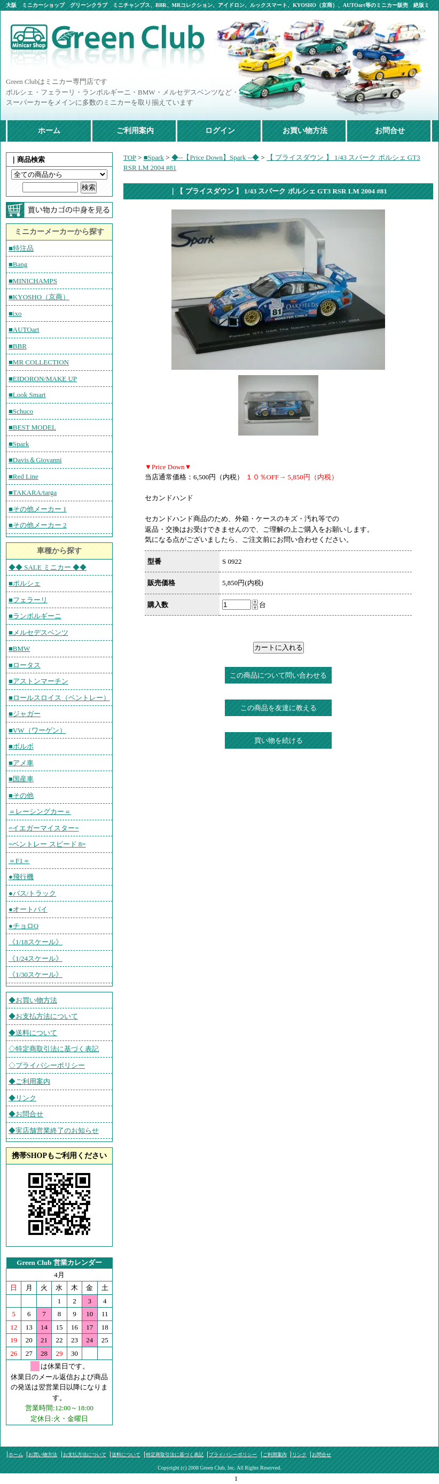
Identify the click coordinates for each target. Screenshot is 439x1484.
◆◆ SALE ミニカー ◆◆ (48, 567)
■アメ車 (21, 763)
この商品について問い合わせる (278, 675)
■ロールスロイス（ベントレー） (59, 698)
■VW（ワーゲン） (37, 730)
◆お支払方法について (43, 1016)
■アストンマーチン (38, 681)
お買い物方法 (305, 131)
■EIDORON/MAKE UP (43, 379)
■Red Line (23, 476)
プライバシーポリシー (233, 1454)
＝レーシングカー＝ (40, 811)
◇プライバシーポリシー (47, 1065)
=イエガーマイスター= (44, 828)
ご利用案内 (135, 131)
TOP (129, 157)
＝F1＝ (19, 861)
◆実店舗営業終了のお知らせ (54, 1130)
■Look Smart (27, 395)
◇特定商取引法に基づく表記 (54, 1049)
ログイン (220, 131)
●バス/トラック (32, 893)
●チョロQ (23, 926)
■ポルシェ (25, 583)
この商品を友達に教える (278, 708)
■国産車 (21, 779)
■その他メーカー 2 (38, 525)
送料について (126, 1454)
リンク (299, 1454)
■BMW (19, 648)
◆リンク (22, 1098)
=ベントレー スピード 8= (47, 844)
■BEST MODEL (32, 427)
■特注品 (21, 248)
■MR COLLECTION (39, 362)
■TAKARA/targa (33, 492)
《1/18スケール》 (35, 942)
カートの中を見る (59, 210)
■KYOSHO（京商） (39, 297)
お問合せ (390, 131)
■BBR (18, 346)
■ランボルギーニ (35, 616)
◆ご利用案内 (29, 1081)
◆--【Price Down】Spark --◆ (215, 157)
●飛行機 (21, 877)
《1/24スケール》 (35, 958)
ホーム (49, 131)
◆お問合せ (26, 1114)
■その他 (21, 795)
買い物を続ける (278, 740)
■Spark (19, 444)
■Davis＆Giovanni (35, 460)
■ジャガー (25, 714)
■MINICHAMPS (33, 281)
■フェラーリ (28, 600)
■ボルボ (21, 746)
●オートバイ (28, 909)
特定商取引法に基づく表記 (174, 1454)
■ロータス (25, 665)
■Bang (18, 264)
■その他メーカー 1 (38, 509)
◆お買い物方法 (33, 1000)
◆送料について (33, 1033)
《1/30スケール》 (35, 974)
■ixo (15, 313)
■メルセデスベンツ (38, 632)
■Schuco (21, 411)
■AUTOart (24, 329)
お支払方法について (84, 1454)
